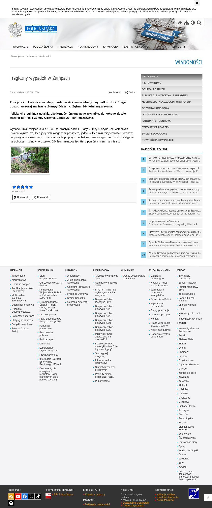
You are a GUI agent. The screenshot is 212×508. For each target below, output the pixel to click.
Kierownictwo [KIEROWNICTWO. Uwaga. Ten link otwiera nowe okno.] (151, 83)
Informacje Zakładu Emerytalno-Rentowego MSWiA (50, 364)
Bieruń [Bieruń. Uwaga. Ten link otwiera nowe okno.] (182, 345)
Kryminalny (127, 272)
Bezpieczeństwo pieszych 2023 (104, 309)
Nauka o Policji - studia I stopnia (160, 286)
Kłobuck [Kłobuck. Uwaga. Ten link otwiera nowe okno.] (183, 387)
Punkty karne (102, 383)
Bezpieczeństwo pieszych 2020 (104, 330)
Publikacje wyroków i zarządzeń (165, 95)
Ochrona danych (153, 89)
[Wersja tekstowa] (193, 22)
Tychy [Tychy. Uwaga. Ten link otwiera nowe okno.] (182, 448)
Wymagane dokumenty (157, 306)
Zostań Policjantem (159, 272)
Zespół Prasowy (188, 284)
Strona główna (17, 56)
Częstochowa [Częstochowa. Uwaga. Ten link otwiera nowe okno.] (186, 362)
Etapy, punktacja (160, 312)
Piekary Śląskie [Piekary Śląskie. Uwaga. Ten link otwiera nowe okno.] (187, 408)
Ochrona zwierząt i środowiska (77, 305)
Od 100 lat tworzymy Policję (51, 286)
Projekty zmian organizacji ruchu (104, 377)
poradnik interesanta (167, 499)
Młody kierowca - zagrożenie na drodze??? (104, 338)
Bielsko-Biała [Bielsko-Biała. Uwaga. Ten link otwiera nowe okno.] (186, 341)
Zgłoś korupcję (187, 295)
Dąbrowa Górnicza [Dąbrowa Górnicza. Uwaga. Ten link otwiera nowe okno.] (189, 366)
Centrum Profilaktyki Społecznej (78, 290)
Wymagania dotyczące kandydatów (157, 294)
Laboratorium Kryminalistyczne (49, 351)
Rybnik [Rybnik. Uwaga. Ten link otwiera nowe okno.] (182, 424)
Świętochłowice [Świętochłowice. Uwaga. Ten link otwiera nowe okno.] (187, 440)
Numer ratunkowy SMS (188, 290)
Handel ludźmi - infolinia (187, 301)
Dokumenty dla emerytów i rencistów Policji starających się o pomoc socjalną (49, 376)
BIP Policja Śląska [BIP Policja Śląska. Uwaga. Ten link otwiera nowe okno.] (63, 496)
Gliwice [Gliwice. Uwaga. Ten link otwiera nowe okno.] (183, 370)
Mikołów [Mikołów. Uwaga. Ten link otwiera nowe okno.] (183, 395)
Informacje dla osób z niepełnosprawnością (190, 318)
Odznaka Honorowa (155, 108)
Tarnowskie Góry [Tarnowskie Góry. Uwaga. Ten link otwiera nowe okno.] (188, 444)
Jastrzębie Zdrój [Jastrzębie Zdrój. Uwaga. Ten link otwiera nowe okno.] (188, 374)
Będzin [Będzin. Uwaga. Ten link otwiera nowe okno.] (182, 337)
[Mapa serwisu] (186, 22)
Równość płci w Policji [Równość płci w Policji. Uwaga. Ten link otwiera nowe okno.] (20, 331)
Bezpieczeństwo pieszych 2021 (104, 323)
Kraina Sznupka (76, 300)
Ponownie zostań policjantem (160, 337)
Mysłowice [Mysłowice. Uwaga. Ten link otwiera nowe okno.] (184, 399)
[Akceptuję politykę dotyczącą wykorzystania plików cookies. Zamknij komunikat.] (197, 3)
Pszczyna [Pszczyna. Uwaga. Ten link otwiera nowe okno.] (184, 412)
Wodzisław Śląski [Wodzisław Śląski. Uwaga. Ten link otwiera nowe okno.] (188, 452)
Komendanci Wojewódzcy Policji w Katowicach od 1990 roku (50, 295)
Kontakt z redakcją (95, 496)
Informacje (32, 56)
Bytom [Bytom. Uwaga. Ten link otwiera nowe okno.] (182, 349)
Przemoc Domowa (77, 295)
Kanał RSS (11, 498)
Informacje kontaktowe (185, 279)
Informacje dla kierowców (103, 363)
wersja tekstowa (165, 501)
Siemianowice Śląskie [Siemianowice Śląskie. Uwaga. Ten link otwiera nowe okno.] (186, 430)
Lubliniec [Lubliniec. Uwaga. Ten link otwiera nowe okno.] (184, 391)
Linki (181, 311)
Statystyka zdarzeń (155, 127)
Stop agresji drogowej (101, 356)
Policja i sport (47, 341)
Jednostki (182, 325)
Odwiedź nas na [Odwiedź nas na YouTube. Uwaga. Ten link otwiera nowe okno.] (18, 498)
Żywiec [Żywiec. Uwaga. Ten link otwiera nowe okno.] (182, 469)
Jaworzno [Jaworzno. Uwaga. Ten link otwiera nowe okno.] (184, 378)
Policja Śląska (45, 272)
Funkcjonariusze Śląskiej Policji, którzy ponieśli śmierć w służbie (49, 308)
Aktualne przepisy (161, 316)
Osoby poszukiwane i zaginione (134, 279)
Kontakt (155, 320)
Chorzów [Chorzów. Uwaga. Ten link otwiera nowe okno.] (184, 354)
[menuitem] (20, 46)
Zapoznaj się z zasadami (136, 504)
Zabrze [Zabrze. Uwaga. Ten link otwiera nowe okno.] (182, 456)
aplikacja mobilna (166, 496)
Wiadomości (45, 56)
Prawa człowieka (49, 356)
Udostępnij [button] (21, 197)
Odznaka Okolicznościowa (160, 114)
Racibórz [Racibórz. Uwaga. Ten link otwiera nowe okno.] (184, 416)
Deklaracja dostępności (97, 506)
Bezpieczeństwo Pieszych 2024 (104, 302)
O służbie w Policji (161, 301)
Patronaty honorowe (156, 121)
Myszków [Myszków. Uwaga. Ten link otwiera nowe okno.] (184, 404)
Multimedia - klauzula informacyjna (167, 101)
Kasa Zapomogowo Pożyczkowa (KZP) (50, 322)
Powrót (114, 92)
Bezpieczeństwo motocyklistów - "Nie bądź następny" (106, 348)
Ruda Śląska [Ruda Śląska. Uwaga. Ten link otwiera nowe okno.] (186, 420)
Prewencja (71, 272)
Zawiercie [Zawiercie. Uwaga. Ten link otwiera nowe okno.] (184, 460)
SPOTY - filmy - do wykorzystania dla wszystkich (105, 294)
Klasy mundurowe (161, 332)
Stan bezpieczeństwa (48, 279)
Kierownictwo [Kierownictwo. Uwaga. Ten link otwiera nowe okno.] (19, 282)
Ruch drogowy (101, 272)
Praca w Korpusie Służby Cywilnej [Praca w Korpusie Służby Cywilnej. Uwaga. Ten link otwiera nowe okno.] (160, 326)
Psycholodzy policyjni (47, 335)
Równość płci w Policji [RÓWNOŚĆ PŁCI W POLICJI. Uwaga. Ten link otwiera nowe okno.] (157, 140)
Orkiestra (45, 345)
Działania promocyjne (157, 279)
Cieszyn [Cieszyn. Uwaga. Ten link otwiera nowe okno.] (183, 358)
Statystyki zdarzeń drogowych (105, 370)
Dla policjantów (48, 316)
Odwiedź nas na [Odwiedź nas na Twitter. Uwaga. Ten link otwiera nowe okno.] (31, 498)
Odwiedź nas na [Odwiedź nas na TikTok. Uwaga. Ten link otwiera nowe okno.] (38, 498)
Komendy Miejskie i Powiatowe (189, 331)
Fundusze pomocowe (46, 329)
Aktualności (73, 277)
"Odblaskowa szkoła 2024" (106, 279)
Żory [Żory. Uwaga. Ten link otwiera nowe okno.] (181, 464)
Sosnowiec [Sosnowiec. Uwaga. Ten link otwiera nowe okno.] (185, 435)
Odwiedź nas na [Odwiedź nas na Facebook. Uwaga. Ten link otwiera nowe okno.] (24, 498)
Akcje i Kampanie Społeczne (77, 283)
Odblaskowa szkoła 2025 (106, 286)
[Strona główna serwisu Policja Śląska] (180, 22)
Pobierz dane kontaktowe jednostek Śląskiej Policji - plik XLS (189, 477)
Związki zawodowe (154, 133)
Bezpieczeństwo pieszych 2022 (104, 316)
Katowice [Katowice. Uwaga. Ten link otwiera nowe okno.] (184, 383)
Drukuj (130, 92)
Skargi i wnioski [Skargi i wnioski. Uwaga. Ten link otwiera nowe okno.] (187, 306)
